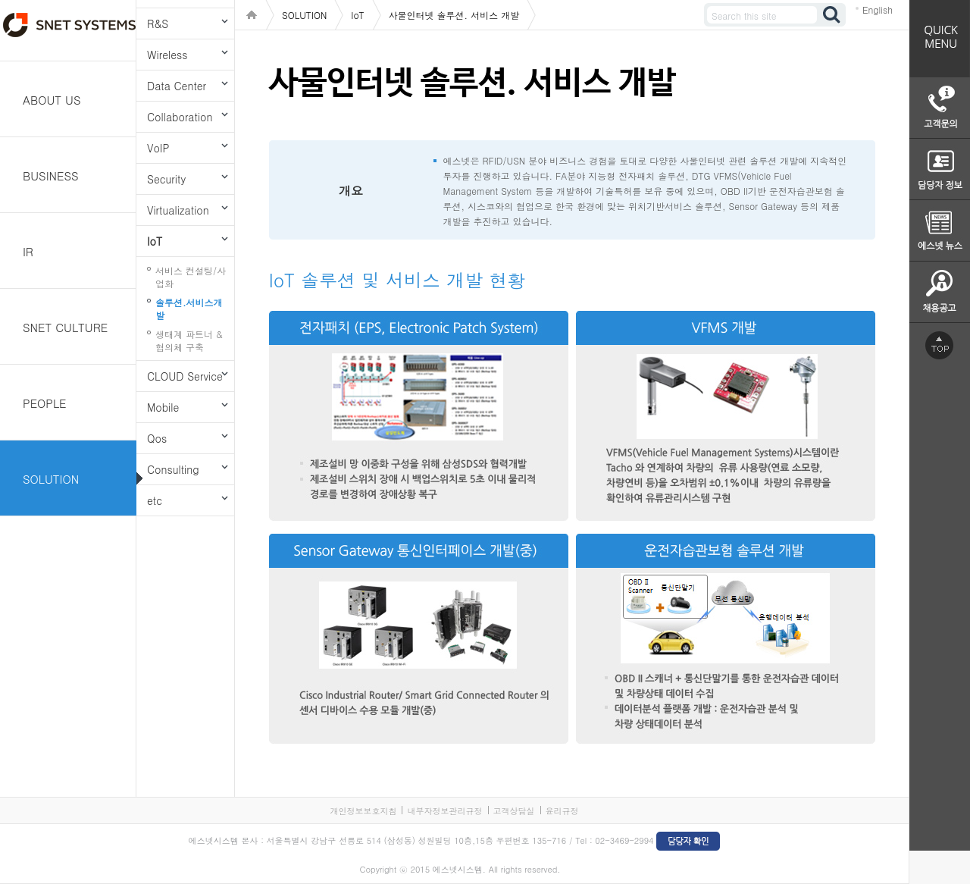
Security (166, 179)
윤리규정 (562, 811)
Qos (157, 438)
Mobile (163, 407)
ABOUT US (52, 100)
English (877, 9)
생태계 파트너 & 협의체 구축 (189, 340)
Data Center (176, 85)
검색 (832, 15)
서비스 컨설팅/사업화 (190, 277)
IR (28, 251)
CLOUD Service (185, 376)
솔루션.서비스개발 (189, 308)
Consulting (173, 469)
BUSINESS (51, 175)
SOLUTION (51, 479)
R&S (157, 23)
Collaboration (179, 116)
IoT (154, 241)
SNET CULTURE (65, 327)
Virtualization (178, 210)
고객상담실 (514, 811)
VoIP (158, 147)
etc (154, 500)
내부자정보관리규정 (444, 811)
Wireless (167, 54)
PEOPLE (45, 403)
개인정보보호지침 (363, 811)
